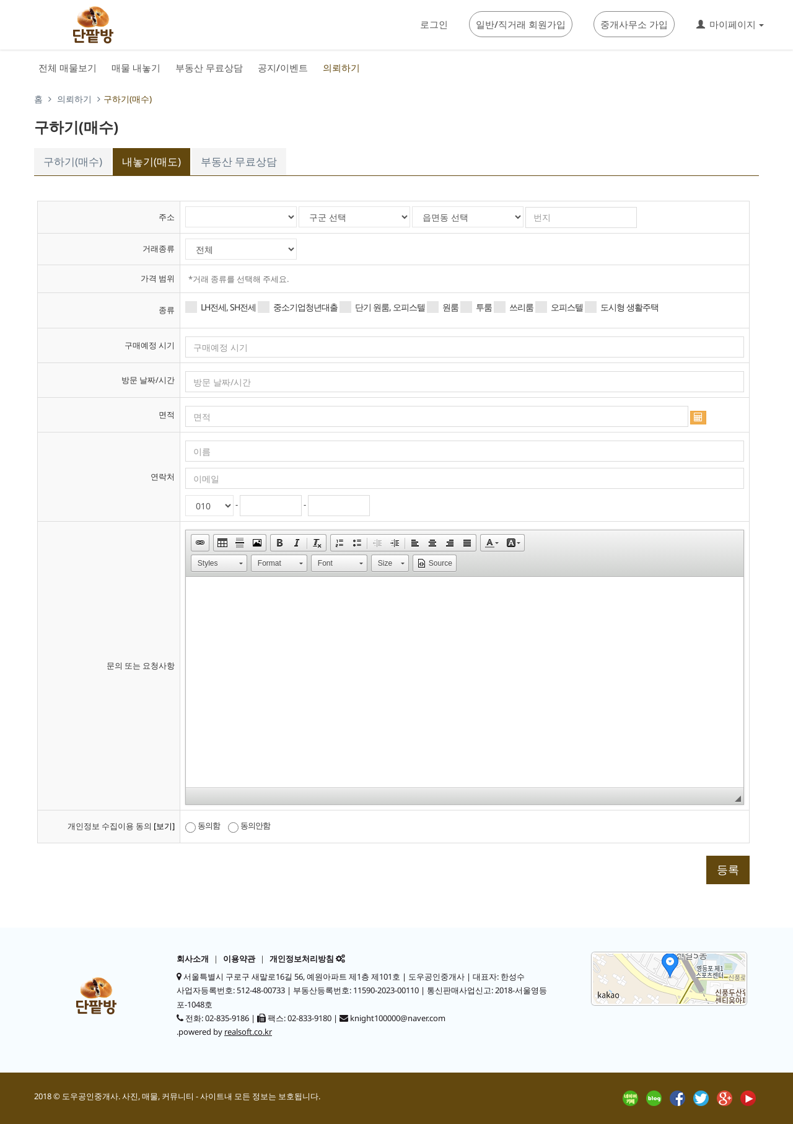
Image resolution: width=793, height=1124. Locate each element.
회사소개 (193, 958)
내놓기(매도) (151, 161)
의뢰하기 (341, 67)
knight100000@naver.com (397, 1018)
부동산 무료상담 (209, 67)
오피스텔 (559, 307)
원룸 (442, 307)
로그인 (434, 24)
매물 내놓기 (136, 67)
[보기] (164, 826)
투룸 (476, 307)
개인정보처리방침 (301, 958)
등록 (728, 869)
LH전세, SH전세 (220, 307)
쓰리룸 (513, 307)
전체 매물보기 (67, 67)
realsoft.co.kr (248, 1031)
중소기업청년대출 (298, 307)
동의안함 (249, 826)
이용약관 (239, 958)
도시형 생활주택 (622, 307)
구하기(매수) (72, 161)
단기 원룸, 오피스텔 (382, 307)
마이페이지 (730, 24)
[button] (200, 543)
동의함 (202, 826)
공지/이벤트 (283, 67)
